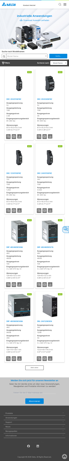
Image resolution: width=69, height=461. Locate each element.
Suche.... (58, 56)
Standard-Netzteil (29, 5)
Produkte (34, 413)
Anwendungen (34, 418)
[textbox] (26, 56)
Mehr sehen (34, 367)
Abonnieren (34, 401)
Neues (34, 426)
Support (34, 422)
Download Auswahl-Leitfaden (34, 20)
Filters (6, 63)
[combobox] (26, 56)
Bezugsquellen (34, 431)
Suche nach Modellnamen (13, 51)
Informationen (34, 435)
